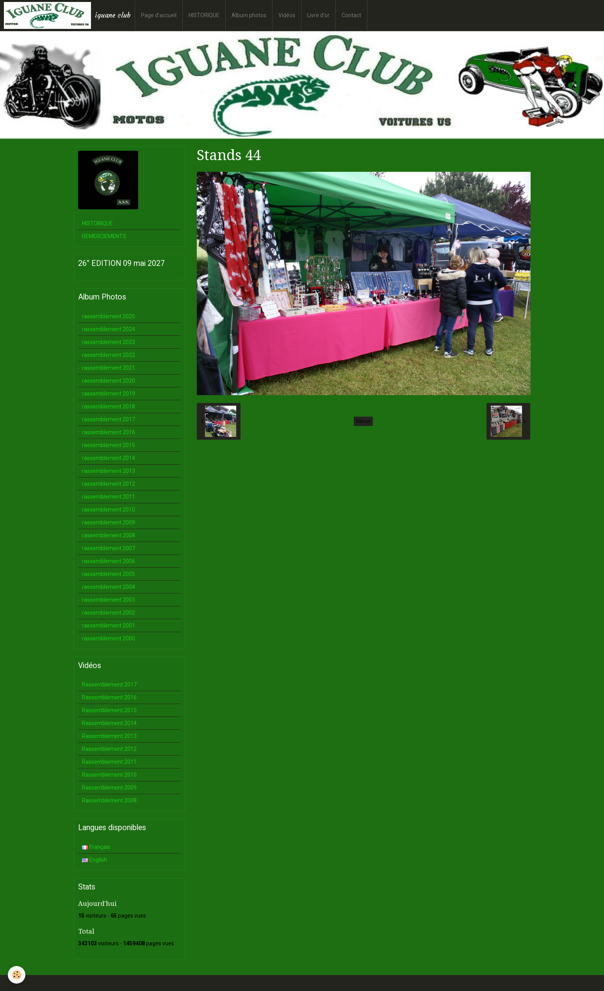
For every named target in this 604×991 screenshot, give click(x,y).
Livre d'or (318, 15)
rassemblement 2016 (108, 432)
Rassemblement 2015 (109, 710)
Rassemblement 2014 (109, 723)
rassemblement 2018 (108, 406)
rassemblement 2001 (108, 625)
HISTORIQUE (204, 15)
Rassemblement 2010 (109, 775)
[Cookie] (16, 975)
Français (96, 847)
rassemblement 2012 (108, 484)
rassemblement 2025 (108, 316)
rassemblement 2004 (108, 587)
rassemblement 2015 (108, 445)
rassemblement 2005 (108, 574)
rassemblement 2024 (108, 329)
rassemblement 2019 (108, 393)
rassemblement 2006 (108, 561)
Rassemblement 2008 (109, 800)
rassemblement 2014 (108, 458)
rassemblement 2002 (108, 613)
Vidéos (286, 15)
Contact (351, 15)
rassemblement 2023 (108, 342)
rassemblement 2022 (108, 355)
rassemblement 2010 (108, 509)
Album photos (249, 15)
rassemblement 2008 (108, 535)
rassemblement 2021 (108, 368)
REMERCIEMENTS (104, 236)
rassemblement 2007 (108, 548)
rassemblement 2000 (108, 638)
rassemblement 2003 (108, 600)
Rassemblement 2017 (109, 684)
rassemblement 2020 (108, 381)
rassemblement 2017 (108, 419)
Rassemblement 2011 (109, 762)
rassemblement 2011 (108, 497)
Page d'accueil (158, 15)
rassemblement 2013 (108, 471)
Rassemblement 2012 (109, 749)
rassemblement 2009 (108, 522)
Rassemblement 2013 (109, 736)
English (94, 860)
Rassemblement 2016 (109, 697)
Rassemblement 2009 (109, 787)
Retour (363, 421)
